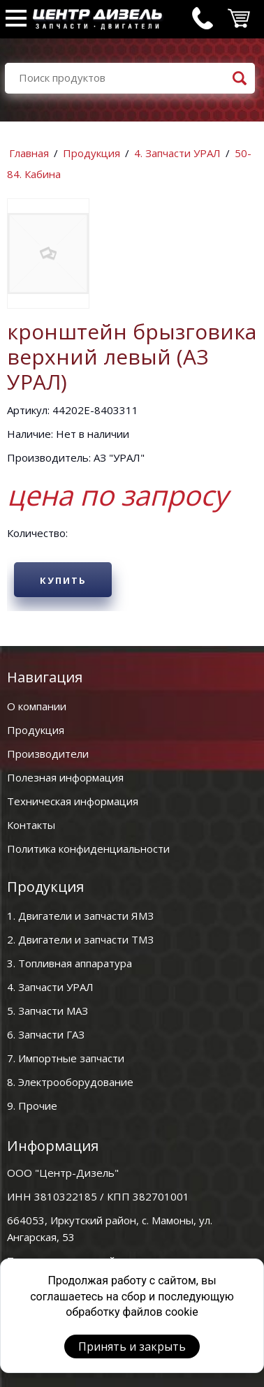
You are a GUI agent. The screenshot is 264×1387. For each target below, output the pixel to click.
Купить (63, 580)
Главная (29, 153)
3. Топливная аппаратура (69, 963)
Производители (48, 754)
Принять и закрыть (132, 1346)
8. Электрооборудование (70, 1082)
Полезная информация (65, 777)
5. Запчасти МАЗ (47, 1011)
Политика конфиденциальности (88, 849)
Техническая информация (72, 801)
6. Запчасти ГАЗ (46, 1034)
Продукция (91, 153)
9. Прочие (32, 1106)
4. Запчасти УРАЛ (177, 153)
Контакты (31, 825)
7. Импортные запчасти (65, 1058)
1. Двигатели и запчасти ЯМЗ (80, 916)
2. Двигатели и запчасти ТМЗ (80, 939)
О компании (36, 706)
